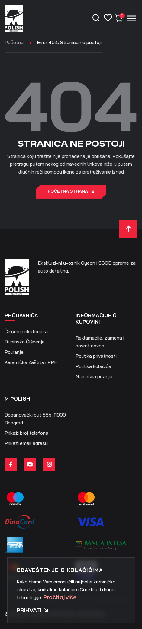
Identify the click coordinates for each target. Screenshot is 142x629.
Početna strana (71, 192)
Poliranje (14, 352)
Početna (14, 42)
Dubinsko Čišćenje (25, 342)
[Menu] (131, 18)
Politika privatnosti (96, 356)
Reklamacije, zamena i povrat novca (100, 342)
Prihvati (32, 610)
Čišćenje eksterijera (26, 331)
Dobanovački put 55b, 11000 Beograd (35, 419)
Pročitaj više (59, 597)
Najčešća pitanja (94, 376)
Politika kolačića (93, 366)
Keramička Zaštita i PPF (31, 362)
